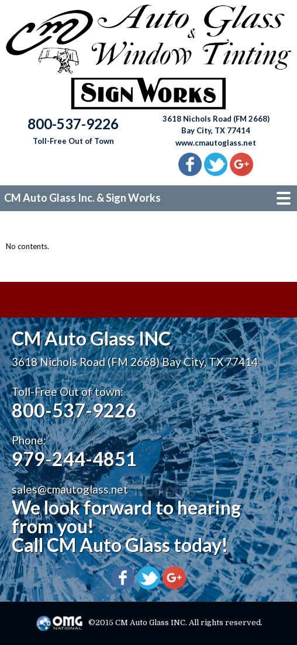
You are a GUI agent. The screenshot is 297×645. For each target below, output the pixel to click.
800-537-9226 (74, 410)
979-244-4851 (74, 458)
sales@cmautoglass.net (70, 489)
